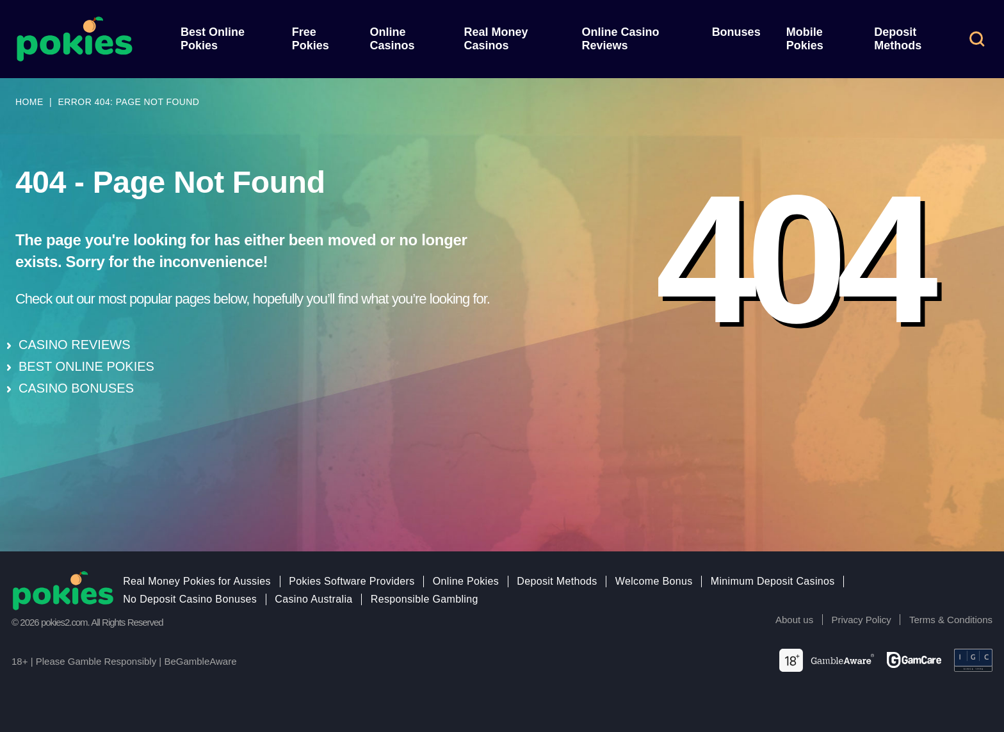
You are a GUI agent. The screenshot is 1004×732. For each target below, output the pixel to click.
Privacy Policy (861, 619)
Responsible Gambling (424, 599)
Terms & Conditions (950, 619)
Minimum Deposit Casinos (773, 581)
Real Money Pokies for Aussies (197, 581)
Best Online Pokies (213, 39)
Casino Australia (313, 599)
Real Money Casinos (496, 39)
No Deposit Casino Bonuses (190, 599)
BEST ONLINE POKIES (86, 366)
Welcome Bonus (654, 581)
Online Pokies (466, 581)
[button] (977, 39)
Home (29, 102)
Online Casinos (392, 39)
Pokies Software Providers (351, 581)
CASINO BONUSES (76, 388)
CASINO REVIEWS (74, 345)
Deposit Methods (897, 39)
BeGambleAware (200, 661)
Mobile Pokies (804, 39)
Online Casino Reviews (620, 39)
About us (794, 619)
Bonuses (736, 32)
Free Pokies (310, 39)
